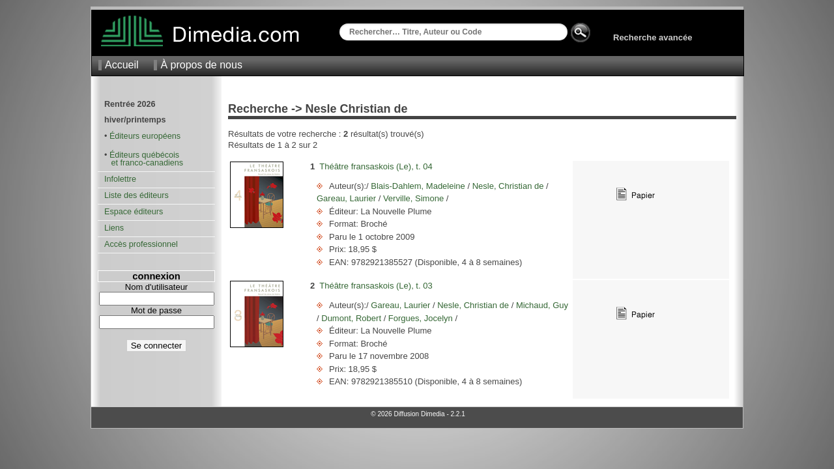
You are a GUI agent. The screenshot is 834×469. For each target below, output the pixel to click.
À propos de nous (201, 64)
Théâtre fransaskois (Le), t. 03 (375, 286)
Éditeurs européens (144, 136)
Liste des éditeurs (136, 195)
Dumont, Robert (351, 318)
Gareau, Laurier (348, 198)
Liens (114, 228)
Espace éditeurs (133, 211)
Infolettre (120, 179)
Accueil (122, 64)
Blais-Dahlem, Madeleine (418, 186)
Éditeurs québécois (144, 155)
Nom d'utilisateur (156, 287)
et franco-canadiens (143, 162)
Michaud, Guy (540, 305)
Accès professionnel (141, 244)
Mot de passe (156, 310)
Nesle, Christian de (508, 186)
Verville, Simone (413, 198)
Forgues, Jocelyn (420, 318)
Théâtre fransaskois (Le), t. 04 (375, 166)
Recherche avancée (652, 37)
